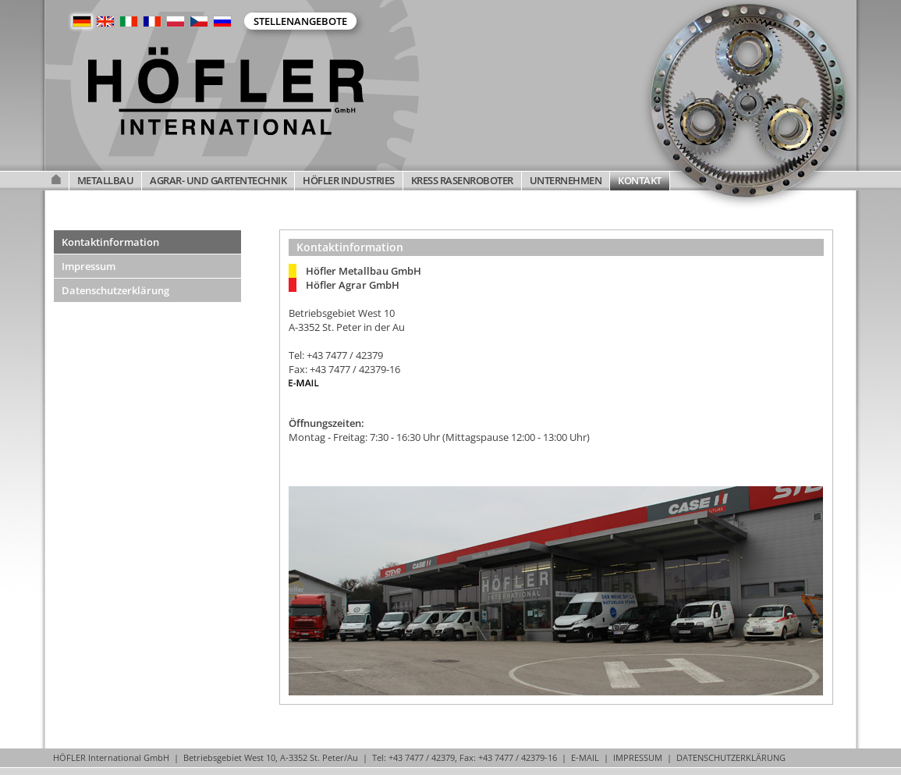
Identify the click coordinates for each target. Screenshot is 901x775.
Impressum (88, 266)
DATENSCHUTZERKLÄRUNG (731, 757)
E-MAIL (585, 757)
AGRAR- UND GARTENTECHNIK (218, 180)
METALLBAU (105, 180)
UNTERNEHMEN (566, 180)
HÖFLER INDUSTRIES (349, 180)
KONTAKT (640, 180)
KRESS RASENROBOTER (462, 180)
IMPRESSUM (637, 757)
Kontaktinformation (110, 242)
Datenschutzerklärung (115, 290)
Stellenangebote (300, 21)
